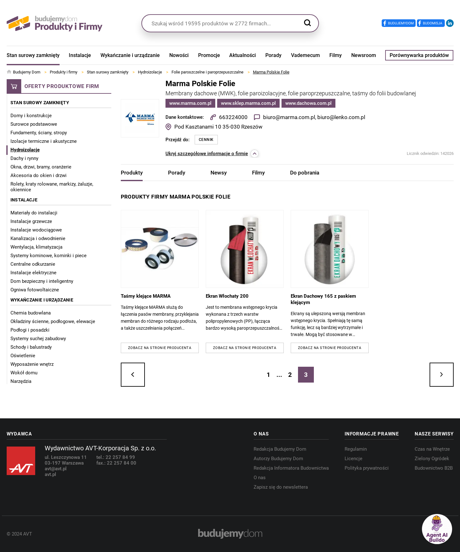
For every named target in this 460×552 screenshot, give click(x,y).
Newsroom (363, 55)
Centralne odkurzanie (32, 264)
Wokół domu (23, 373)
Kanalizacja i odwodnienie (37, 238)
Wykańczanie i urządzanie (130, 55)
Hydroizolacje (25, 150)
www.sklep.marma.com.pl (248, 103)
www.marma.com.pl (190, 103)
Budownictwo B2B (434, 468)
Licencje (353, 458)
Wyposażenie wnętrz (32, 364)
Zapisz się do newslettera (281, 487)
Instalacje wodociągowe (36, 230)
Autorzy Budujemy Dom (278, 458)
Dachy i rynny (24, 158)
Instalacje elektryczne (33, 273)
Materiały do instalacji (33, 213)
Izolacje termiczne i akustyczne (43, 141)
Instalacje (80, 55)
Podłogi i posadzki (29, 330)
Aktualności (242, 55)
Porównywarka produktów (419, 55)
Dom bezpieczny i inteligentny (41, 281)
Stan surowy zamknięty (33, 55)
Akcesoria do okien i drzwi (38, 175)
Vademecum (305, 55)
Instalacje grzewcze (31, 221)
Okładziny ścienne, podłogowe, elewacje (52, 321)
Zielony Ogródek (432, 458)
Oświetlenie (22, 355)
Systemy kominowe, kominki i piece (48, 255)
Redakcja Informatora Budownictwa (291, 468)
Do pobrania (304, 172)
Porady (273, 55)
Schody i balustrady (31, 347)
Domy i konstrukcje (31, 115)
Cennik (206, 139)
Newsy (219, 172)
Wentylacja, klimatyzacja (36, 247)
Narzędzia (20, 381)
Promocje (209, 55)
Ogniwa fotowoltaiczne (34, 290)
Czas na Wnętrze (432, 449)
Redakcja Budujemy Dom (280, 449)
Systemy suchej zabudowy (38, 338)
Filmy (335, 55)
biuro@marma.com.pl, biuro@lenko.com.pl (314, 117)
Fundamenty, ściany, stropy (38, 133)
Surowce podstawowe (33, 124)
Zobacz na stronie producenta (159, 348)
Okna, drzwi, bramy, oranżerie (40, 167)
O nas (260, 477)
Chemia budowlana (30, 313)
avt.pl (50, 474)
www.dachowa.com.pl (308, 103)
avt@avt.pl (56, 469)
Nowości (179, 55)
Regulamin (356, 449)
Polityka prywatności (367, 468)
